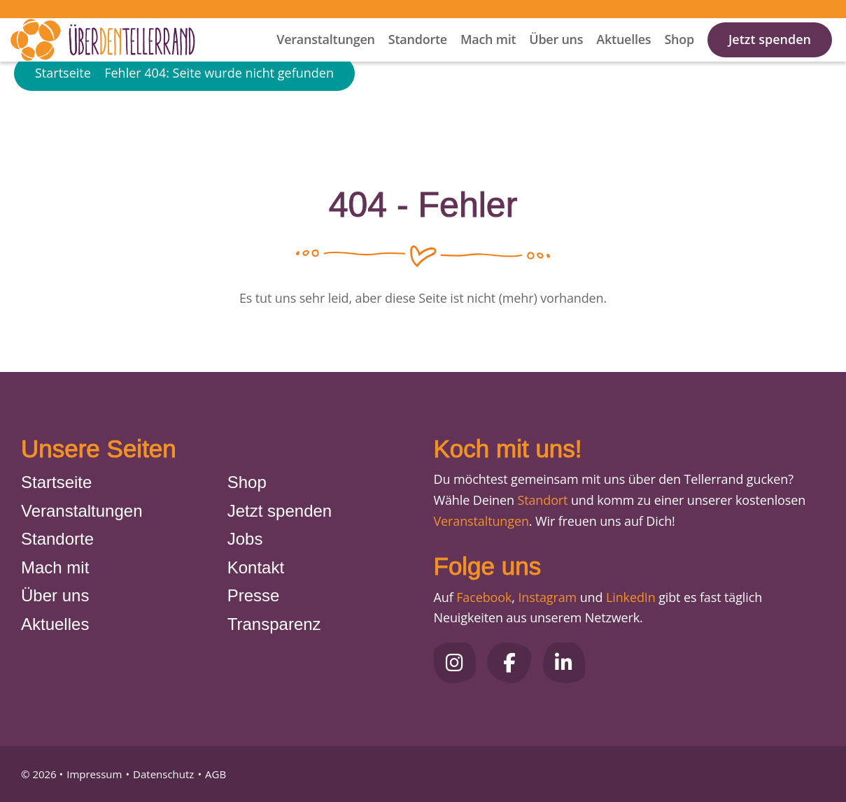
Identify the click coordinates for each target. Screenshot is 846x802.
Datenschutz (163, 774)
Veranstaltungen (325, 56)
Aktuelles (623, 56)
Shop (679, 56)
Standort (542, 500)
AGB (215, 774)
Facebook (484, 597)
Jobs (245, 538)
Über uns (556, 56)
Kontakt (255, 567)
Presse (253, 595)
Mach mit (488, 56)
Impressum (94, 774)
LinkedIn (628, 597)
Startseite (63, 114)
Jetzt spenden (769, 56)
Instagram (547, 597)
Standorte (417, 56)
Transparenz (274, 624)
